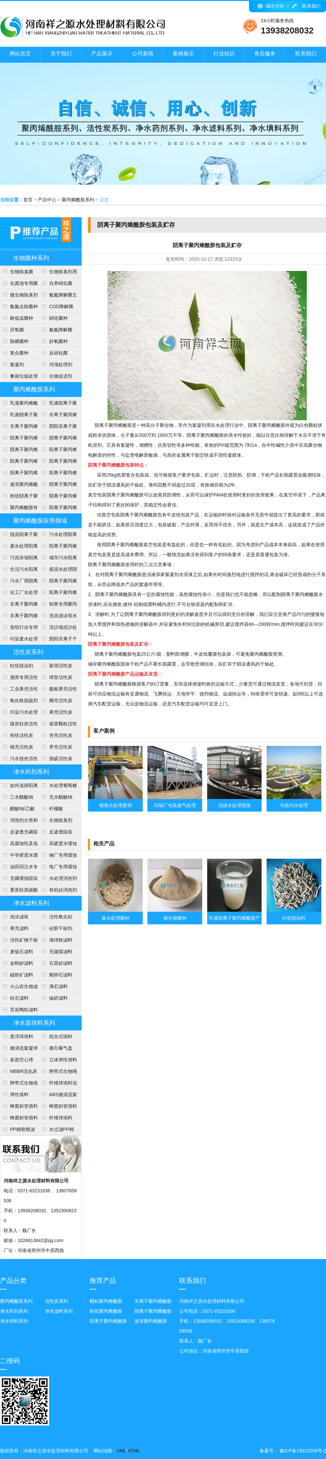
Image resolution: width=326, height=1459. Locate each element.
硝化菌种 (58, 318)
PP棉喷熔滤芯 (17, 1131)
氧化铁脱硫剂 (24, 700)
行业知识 (224, 53)
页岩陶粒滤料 (24, 1009)
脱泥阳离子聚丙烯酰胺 (19, 536)
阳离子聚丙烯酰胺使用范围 (58, 547)
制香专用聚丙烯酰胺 (58, 605)
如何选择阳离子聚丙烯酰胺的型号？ (19, 787)
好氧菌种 (58, 341)
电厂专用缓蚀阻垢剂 (58, 868)
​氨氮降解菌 (60, 329)
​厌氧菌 (17, 329)
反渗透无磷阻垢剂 (19, 833)
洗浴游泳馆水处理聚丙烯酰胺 (58, 617)
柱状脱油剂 (21, 665)
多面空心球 (21, 1059)
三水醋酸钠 (21, 797)
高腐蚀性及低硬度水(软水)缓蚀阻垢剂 (19, 845)
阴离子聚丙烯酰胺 (153, 1311)
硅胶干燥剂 (60, 928)
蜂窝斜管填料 (24, 1117)
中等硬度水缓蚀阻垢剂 (19, 856)
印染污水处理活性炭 (19, 713)
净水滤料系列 (31, 903)
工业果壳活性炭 (19, 690)
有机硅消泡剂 (63, 890)
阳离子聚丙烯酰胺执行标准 (19, 439)
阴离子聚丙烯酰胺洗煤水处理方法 (58, 582)
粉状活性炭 (21, 735)
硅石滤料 (19, 998)
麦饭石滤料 (21, 951)
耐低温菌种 (21, 318)
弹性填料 (19, 1094)
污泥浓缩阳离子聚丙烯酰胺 (19, 559)
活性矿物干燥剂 (19, 941)
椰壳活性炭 (60, 700)
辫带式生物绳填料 (58, 1073)
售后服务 (265, 53)
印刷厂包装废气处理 (175, 805)
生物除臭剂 (60, 820)
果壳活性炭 (60, 712)
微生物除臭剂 (24, 295)
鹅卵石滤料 (60, 974)
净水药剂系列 (31, 771)
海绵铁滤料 (60, 940)
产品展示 (102, 53)
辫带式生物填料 (19, 1084)
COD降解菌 (61, 306)
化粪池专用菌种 (19, 285)
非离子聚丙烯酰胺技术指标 (19, 428)
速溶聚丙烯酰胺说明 (19, 486)
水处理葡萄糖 (63, 785)
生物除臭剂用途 (58, 273)
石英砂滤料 (60, 963)
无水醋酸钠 (60, 797)
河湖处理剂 (60, 364)
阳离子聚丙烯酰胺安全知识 (19, 462)
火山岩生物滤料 (19, 988)
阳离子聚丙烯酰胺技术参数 (58, 462)
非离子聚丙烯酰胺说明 (19, 605)
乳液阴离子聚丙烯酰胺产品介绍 (19, 416)
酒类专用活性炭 (19, 679)
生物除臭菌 (21, 271)
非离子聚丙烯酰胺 (153, 1301)
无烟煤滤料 (60, 951)
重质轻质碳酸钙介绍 (19, 891)
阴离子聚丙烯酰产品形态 (58, 439)
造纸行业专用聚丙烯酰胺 (19, 629)
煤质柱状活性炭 (19, 725)
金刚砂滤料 (21, 963)
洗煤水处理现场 (234, 805)
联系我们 (311, 6)
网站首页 (20, 53)
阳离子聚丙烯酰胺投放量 (19, 474)
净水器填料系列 (34, 1023)
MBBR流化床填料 (18, 1073)
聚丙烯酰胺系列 (78, 199)
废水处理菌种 (115, 918)
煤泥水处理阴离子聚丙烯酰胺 (58, 570)
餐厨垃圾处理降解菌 (19, 377)
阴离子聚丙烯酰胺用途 (19, 451)
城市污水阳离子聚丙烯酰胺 (58, 559)
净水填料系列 (14, 1321)
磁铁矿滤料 (21, 974)
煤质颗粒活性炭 (58, 725)
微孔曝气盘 (60, 1048)
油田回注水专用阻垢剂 (19, 868)
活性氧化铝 (60, 916)
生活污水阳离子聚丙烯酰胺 (19, 570)
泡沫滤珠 (19, 916)
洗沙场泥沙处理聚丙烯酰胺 (58, 629)
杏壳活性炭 (60, 735)
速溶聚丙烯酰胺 (150, 1321)
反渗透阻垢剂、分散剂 (55, 833)
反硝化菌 (58, 353)
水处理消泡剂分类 (58, 880)
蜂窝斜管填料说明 (58, 1107)
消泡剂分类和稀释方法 (19, 822)
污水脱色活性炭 (19, 760)
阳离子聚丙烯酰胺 (58, 509)
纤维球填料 (60, 1117)
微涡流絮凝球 (24, 1048)
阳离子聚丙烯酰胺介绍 (58, 594)
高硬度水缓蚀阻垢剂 (58, 845)
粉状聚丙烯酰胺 (106, 1311)
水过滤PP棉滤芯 (56, 1131)
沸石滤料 (58, 986)
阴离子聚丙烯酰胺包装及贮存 (58, 486)
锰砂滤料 (58, 998)
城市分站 (275, 6)
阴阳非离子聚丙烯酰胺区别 (58, 428)
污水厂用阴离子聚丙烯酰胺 (19, 582)
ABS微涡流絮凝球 (58, 1096)
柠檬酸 (56, 808)
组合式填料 (60, 1036)
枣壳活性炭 (60, 747)
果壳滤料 (19, 928)
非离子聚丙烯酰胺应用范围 (19, 617)
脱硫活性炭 (60, 758)
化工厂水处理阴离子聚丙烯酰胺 (19, 594)
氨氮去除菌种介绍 (19, 308)
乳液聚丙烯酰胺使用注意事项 (19, 404)
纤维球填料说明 (58, 1084)
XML (121, 1450)
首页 (28, 199)
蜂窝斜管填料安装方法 (19, 1107)
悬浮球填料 (21, 1036)
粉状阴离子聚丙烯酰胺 (19, 497)
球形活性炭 (60, 677)
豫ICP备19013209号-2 (302, 1450)
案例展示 (183, 53)
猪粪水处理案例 (115, 805)
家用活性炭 (60, 665)
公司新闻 (142, 53)
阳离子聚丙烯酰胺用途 (58, 451)
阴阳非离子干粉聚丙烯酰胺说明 (58, 640)
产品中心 (47, 199)
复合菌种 (19, 353)
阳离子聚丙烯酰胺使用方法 (58, 474)
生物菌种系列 (31, 258)
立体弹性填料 (63, 1059)
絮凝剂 (17, 364)
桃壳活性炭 (21, 747)
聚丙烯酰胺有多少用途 (19, 509)
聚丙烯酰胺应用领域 (40, 520)
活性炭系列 (28, 652)
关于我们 (61, 53)
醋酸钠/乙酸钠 (17, 810)
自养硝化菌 (60, 283)
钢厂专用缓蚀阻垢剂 (58, 856)
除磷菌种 (19, 341)
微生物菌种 (175, 918)
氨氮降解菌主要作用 (58, 296)
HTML (133, 1450)
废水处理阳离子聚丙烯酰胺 (19, 547)
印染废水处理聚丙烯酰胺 (19, 640)
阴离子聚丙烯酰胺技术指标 (58, 497)
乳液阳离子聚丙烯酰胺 (58, 404)
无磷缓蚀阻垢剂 (19, 880)
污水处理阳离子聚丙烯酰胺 (58, 536)
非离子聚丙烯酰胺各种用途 (58, 416)
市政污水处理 (294, 805)
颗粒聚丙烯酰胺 (106, 1301)
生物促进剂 (60, 376)
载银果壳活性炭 (58, 690)
